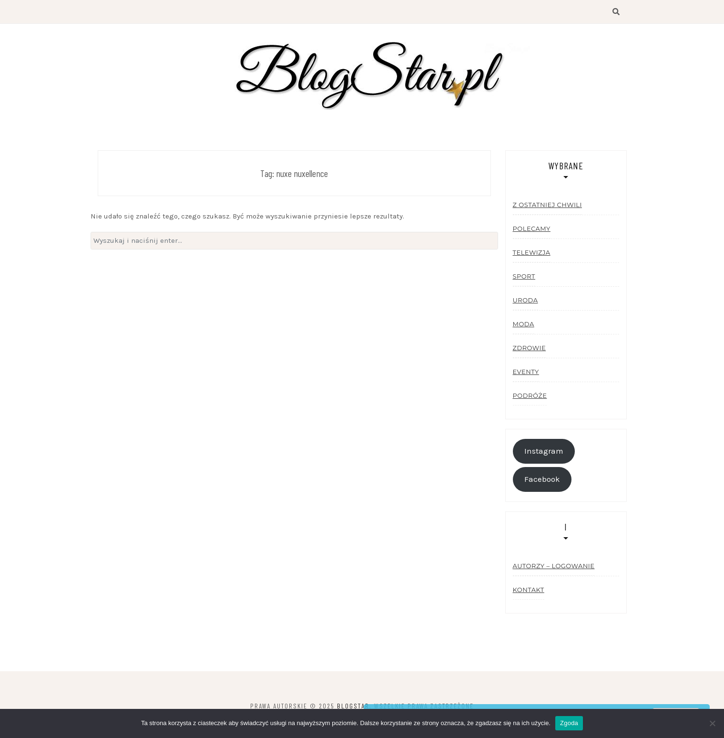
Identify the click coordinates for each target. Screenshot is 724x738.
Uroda (525, 300)
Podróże (530, 395)
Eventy (526, 371)
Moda (523, 324)
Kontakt (528, 589)
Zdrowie (529, 348)
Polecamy (532, 228)
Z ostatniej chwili (547, 204)
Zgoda (569, 723)
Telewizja (532, 252)
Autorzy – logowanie (554, 566)
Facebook (542, 479)
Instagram (543, 451)
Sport (524, 276)
